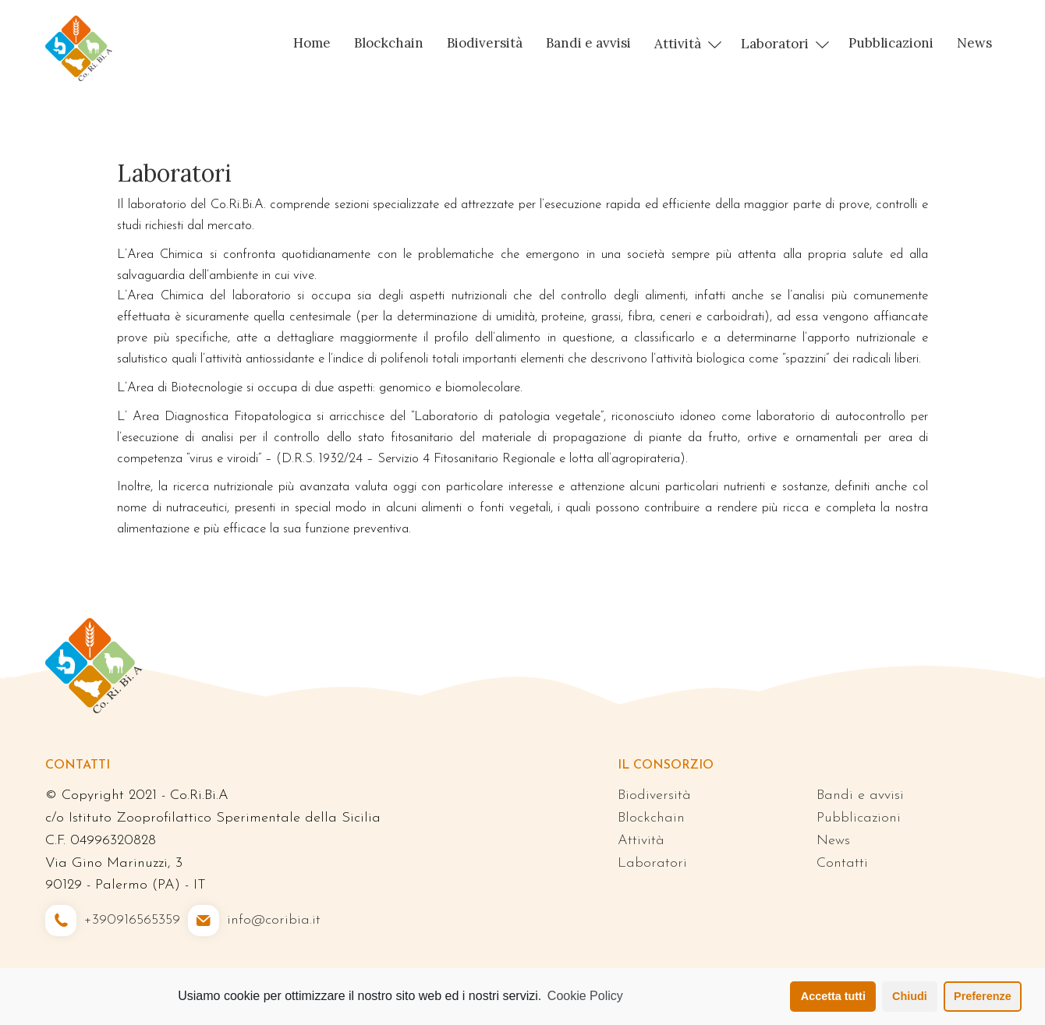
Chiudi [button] (909, 996)
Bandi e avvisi (588, 42)
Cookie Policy (585, 995)
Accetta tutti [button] (833, 996)
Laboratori (775, 43)
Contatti (842, 863)
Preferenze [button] (982, 996)
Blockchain (388, 42)
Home (312, 42)
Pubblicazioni (890, 42)
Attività (677, 43)
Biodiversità (484, 42)
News (974, 42)
